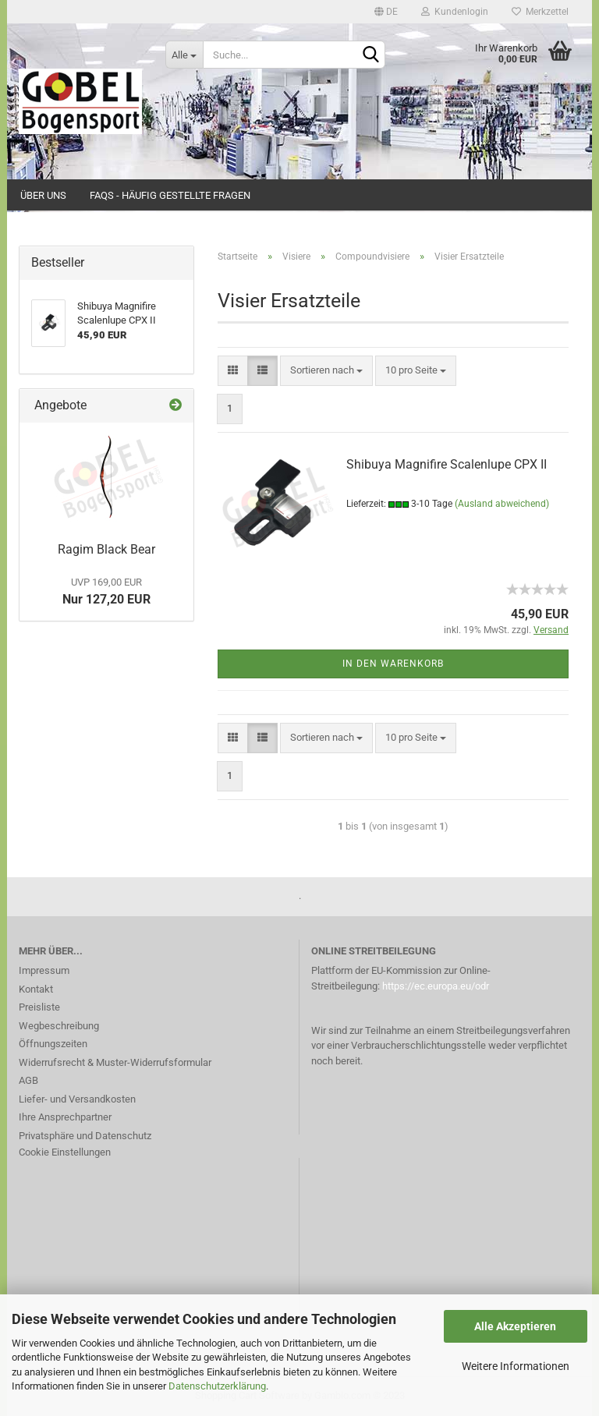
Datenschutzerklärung (217, 1386)
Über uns (43, 195)
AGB (28, 1080)
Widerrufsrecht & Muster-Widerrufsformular (115, 1062)
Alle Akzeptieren (515, 1326)
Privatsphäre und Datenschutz (85, 1136)
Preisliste (39, 1007)
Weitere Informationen (515, 1366)
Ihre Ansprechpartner (65, 1117)
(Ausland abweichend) (502, 503)
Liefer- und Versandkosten (77, 1099)
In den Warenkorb (393, 663)
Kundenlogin (454, 11)
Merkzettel (540, 11)
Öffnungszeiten (53, 1044)
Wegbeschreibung (59, 1026)
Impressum (44, 970)
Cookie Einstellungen (65, 1152)
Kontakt (36, 989)
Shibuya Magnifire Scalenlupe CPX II (446, 464)
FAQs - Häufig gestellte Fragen (170, 195)
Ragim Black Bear (106, 549)
